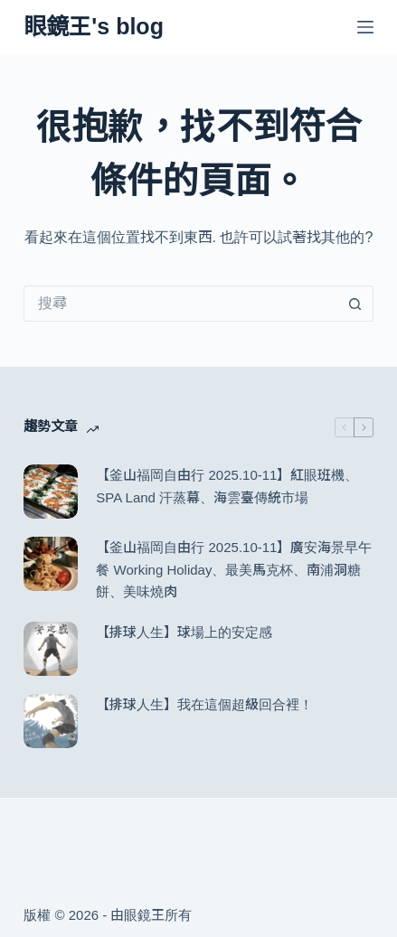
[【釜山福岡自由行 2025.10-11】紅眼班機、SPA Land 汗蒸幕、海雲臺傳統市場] (51, 491)
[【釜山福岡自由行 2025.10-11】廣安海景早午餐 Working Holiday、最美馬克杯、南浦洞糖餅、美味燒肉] (51, 564)
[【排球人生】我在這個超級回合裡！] (51, 721)
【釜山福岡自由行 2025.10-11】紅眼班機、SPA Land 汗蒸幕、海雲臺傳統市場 (227, 486)
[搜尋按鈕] (355, 304)
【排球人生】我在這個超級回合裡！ (204, 704)
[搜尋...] (180, 304)
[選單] (365, 27)
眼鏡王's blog (94, 26)
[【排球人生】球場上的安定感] (51, 649)
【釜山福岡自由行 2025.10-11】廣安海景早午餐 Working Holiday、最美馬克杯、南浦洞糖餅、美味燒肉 (234, 569)
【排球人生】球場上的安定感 (184, 632)
